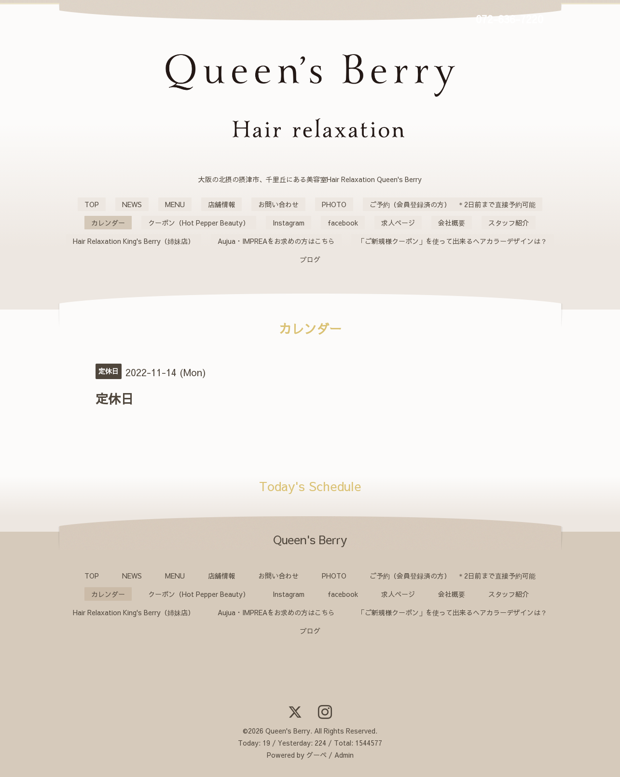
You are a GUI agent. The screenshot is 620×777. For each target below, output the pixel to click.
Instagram (288, 222)
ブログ (310, 259)
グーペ (316, 755)
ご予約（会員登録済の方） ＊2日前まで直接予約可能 (453, 204)
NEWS (132, 204)
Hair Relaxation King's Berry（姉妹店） (133, 241)
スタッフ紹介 (508, 222)
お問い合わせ (278, 204)
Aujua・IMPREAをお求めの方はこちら (276, 241)
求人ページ (398, 222)
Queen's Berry (287, 730)
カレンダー (108, 222)
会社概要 (451, 222)
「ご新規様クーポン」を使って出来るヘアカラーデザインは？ (452, 241)
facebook (343, 222)
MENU (175, 204)
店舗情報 (221, 204)
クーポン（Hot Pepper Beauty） (198, 222)
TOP (91, 204)
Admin (344, 755)
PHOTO (334, 204)
